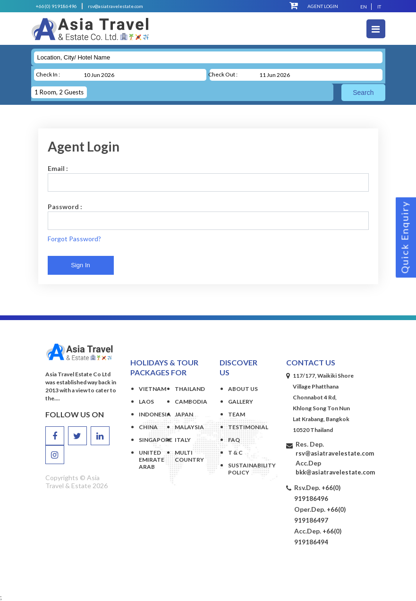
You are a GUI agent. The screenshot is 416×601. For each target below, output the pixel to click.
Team (236, 414)
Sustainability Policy (243, 469)
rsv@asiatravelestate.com (115, 6)
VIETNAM (152, 388)
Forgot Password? (74, 239)
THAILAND (190, 388)
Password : (65, 207)
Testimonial (243, 427)
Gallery (240, 401)
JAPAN (184, 414)
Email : (58, 168)
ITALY (183, 439)
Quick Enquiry (404, 237)
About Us (243, 388)
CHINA (148, 427)
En (363, 6)
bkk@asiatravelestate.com (335, 472)
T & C (235, 452)
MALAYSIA (189, 427)
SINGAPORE (155, 439)
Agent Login (322, 6)
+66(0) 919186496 (56, 6)
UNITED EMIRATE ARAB (151, 459)
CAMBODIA (191, 401)
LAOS (146, 401)
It (379, 6)
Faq (234, 439)
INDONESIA (155, 414)
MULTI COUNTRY (189, 456)
